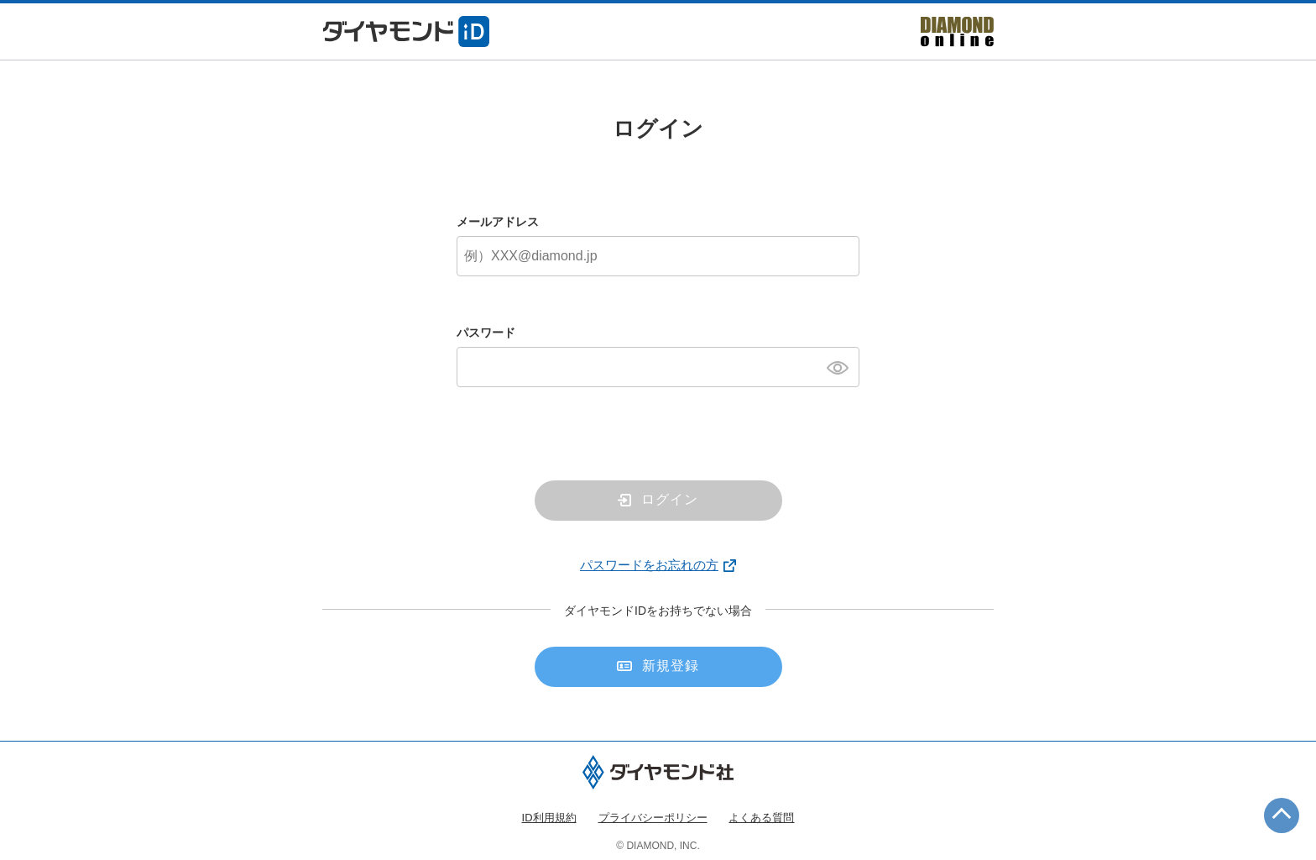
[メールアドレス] (658, 256)
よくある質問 (761, 817)
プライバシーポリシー (653, 817)
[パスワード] (658, 367)
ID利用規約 (549, 817)
